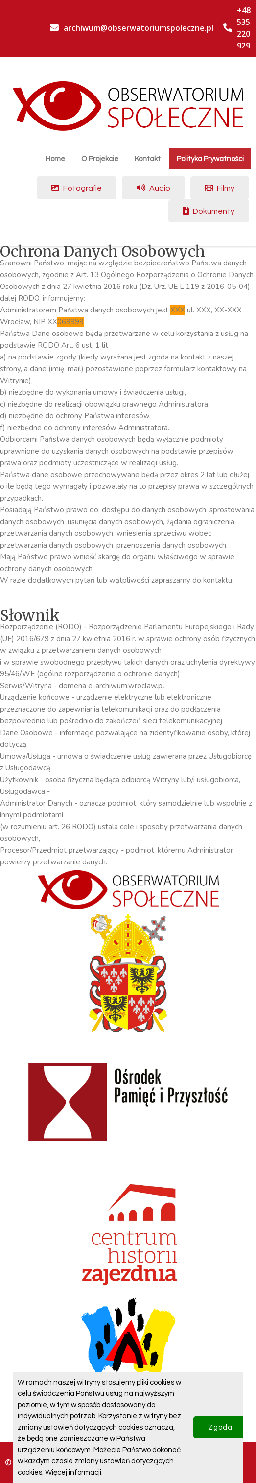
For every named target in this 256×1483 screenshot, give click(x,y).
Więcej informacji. (74, 1472)
